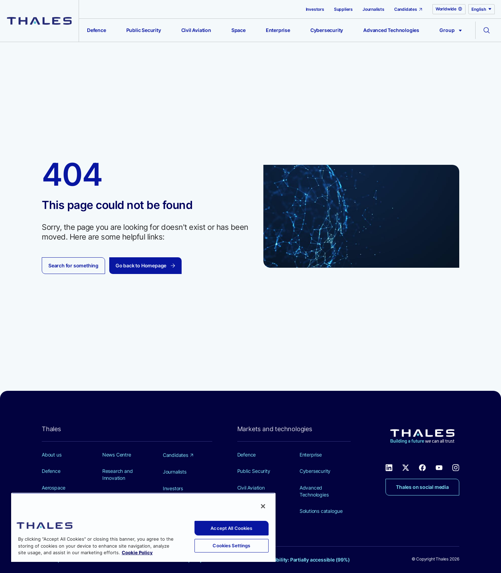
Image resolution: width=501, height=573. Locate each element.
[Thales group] (39, 21)
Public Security (143, 30)
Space (238, 30)
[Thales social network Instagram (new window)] (455, 467)
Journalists (373, 9)
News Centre (116, 455)
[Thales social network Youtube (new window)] (439, 467)
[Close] (263, 506)
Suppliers (343, 9)
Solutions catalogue (321, 511)
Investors (315, 9)
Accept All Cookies (231, 528)
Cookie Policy (137, 552)
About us (51, 455)
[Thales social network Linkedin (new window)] (388, 467)
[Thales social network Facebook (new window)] (422, 467)
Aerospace (53, 488)
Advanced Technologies (391, 30)
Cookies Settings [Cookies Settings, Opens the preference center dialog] (231, 545)
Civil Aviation (196, 30)
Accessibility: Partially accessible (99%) (304, 560)
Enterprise (278, 30)
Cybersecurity (326, 30)
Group (450, 30)
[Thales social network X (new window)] (405, 467)
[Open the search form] (486, 30)
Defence (96, 30)
